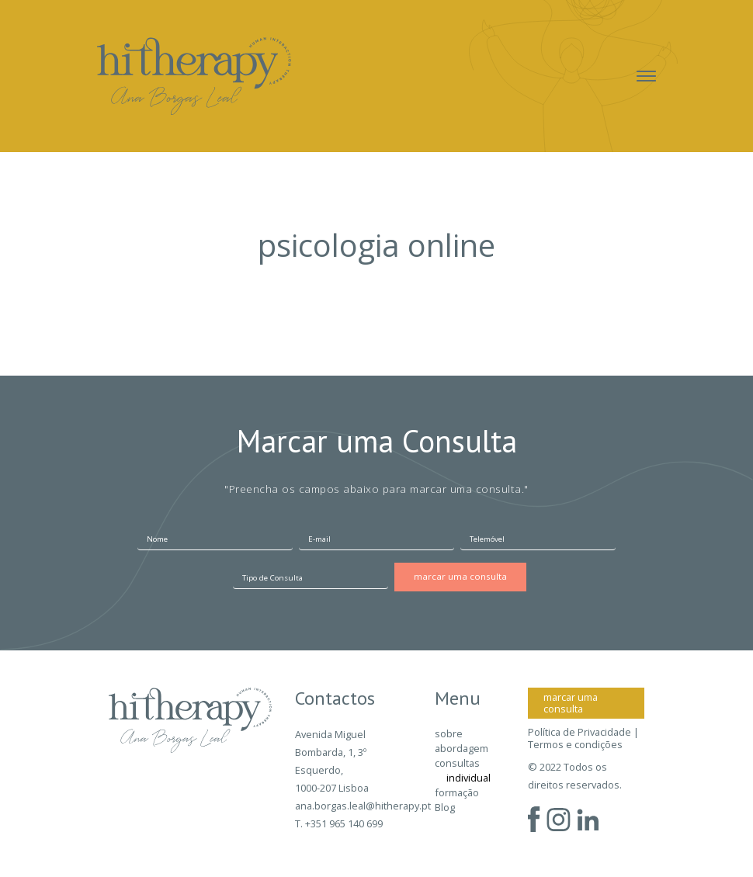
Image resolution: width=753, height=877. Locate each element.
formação (457, 792)
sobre (449, 733)
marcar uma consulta (570, 703)
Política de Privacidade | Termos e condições (583, 738)
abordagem (461, 748)
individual (468, 778)
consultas (457, 763)
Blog (445, 807)
